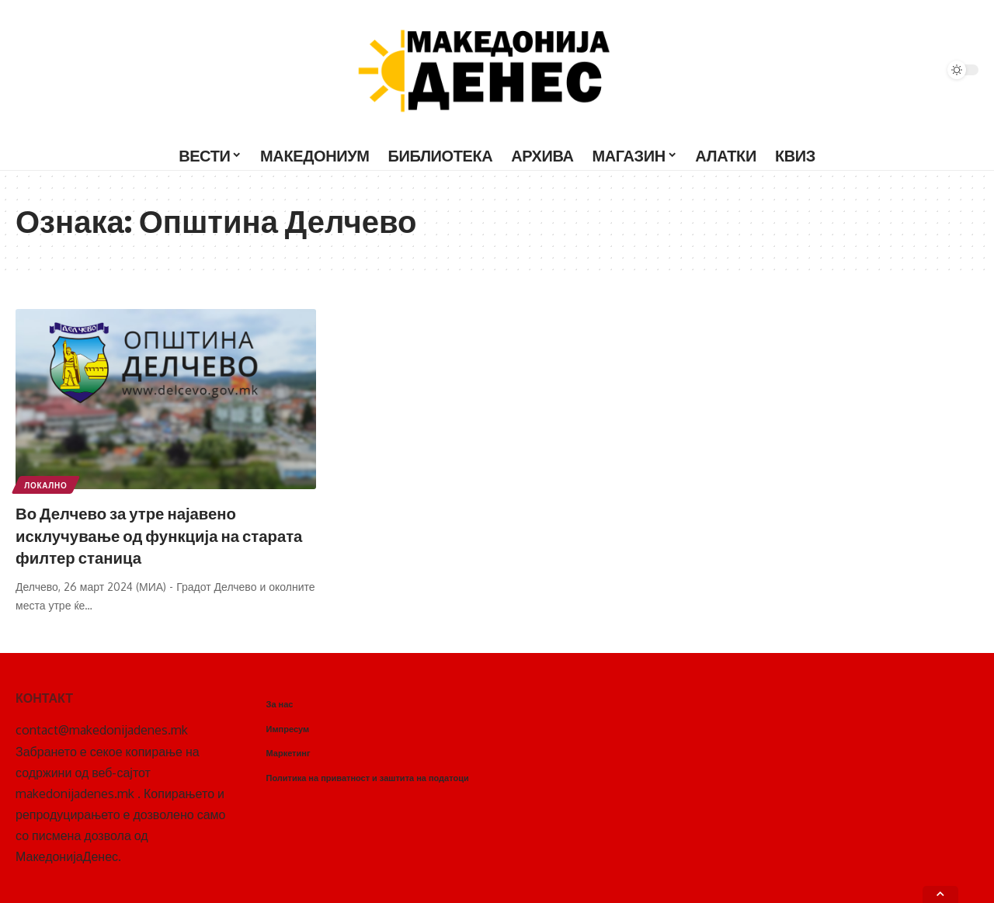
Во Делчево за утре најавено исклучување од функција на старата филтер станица (137, 535)
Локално (46, 484)
